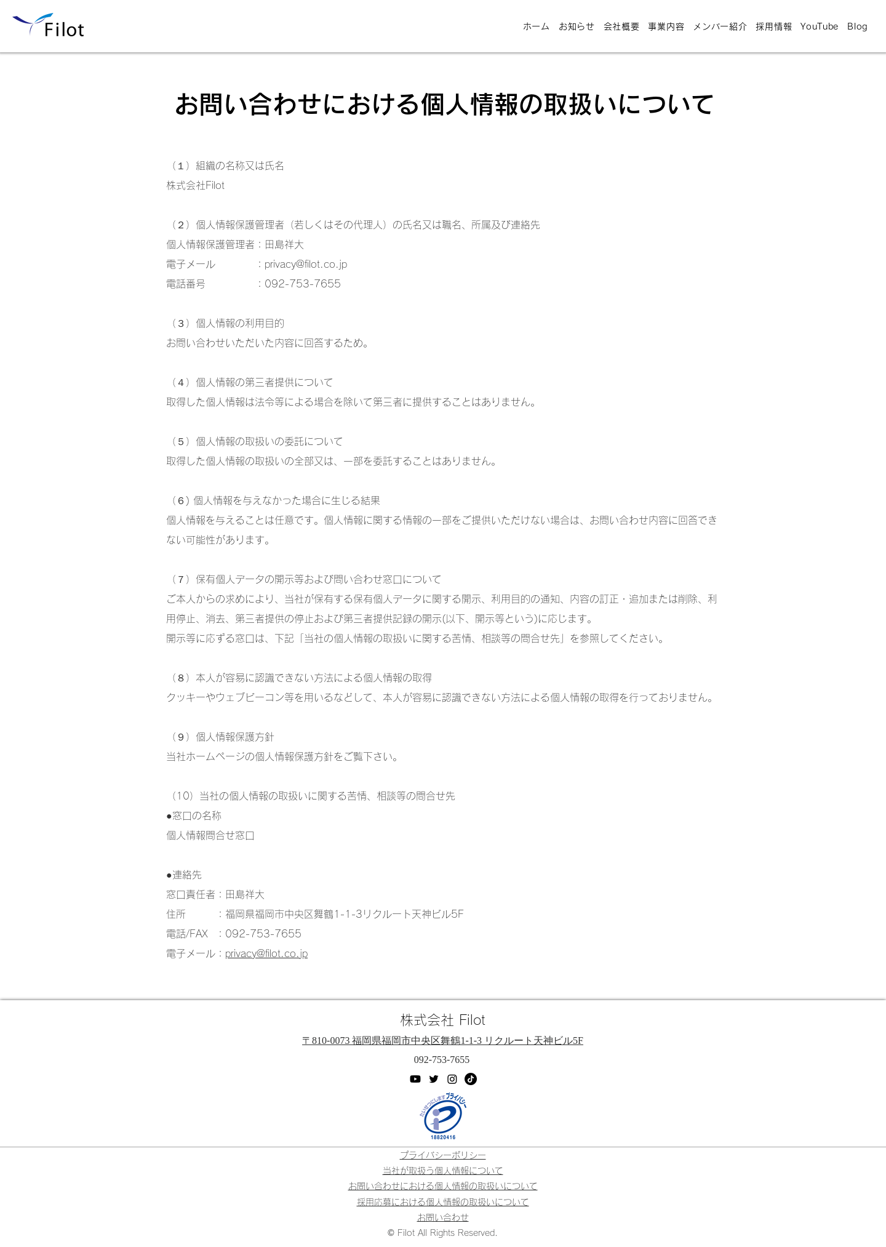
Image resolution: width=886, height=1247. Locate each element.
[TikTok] (471, 1079)
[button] (443, 1217)
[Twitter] (434, 1079)
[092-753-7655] (443, 1060)
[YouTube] (415, 1079)
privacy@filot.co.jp (266, 953)
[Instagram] (452, 1079)
